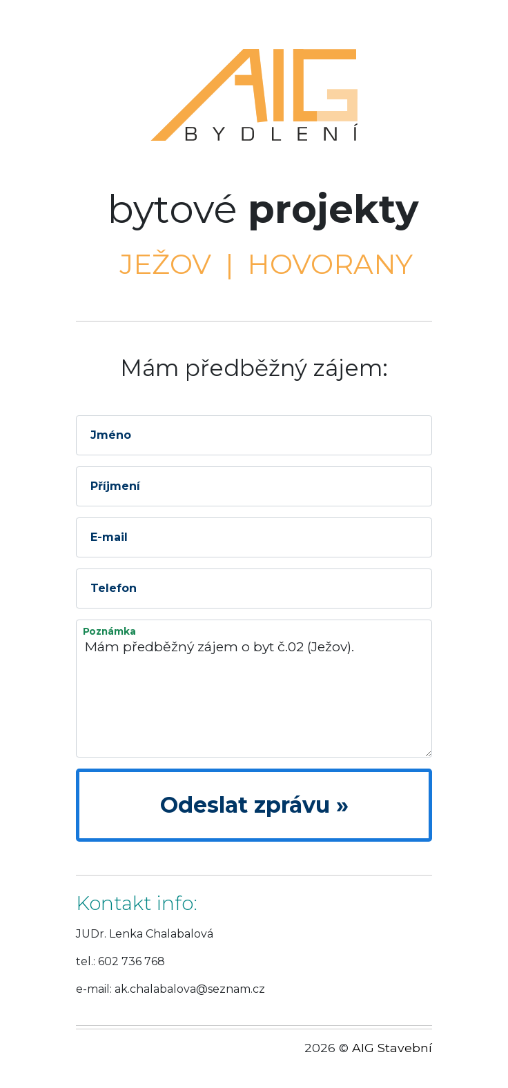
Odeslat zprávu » (254, 804)
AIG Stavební (392, 1047)
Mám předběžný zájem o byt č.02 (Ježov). (254, 689)
